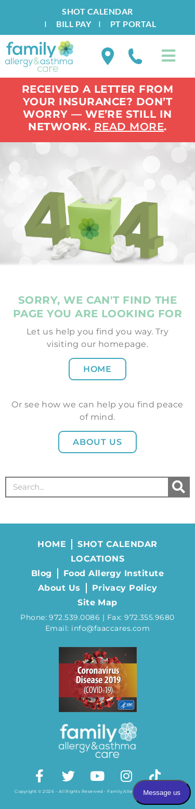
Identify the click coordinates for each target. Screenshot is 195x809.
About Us (97, 442)
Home (97, 369)
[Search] (178, 487)
